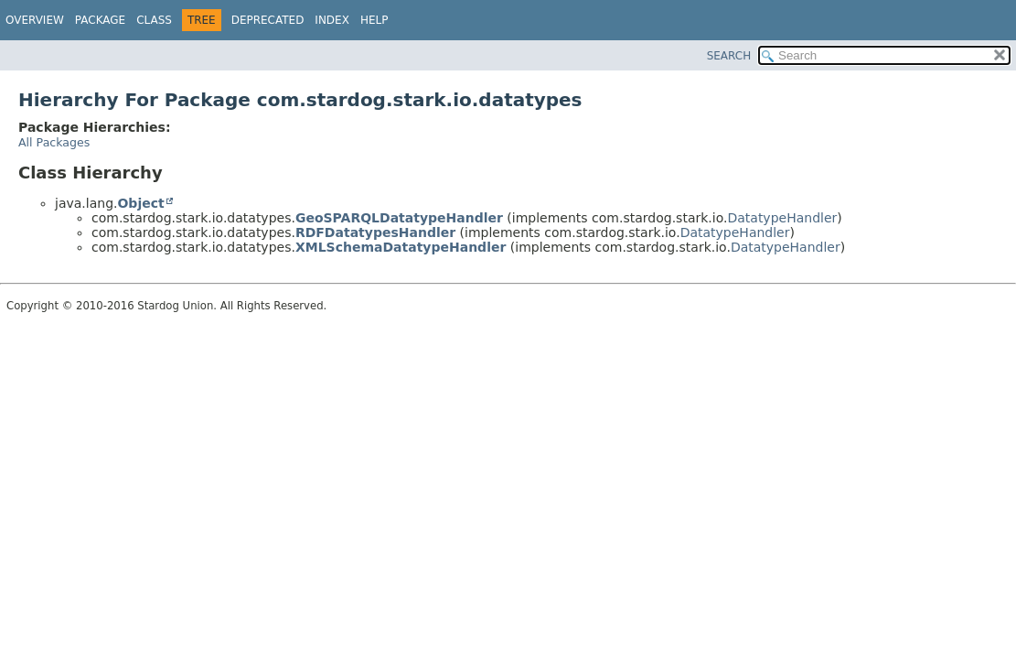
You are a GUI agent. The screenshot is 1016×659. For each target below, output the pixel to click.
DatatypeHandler (782, 218)
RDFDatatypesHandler (375, 232)
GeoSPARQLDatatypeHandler (399, 218)
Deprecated (268, 20)
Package (100, 20)
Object (140, 203)
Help (374, 20)
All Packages (54, 142)
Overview (34, 20)
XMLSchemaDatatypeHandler (400, 247)
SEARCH (729, 55)
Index (332, 20)
